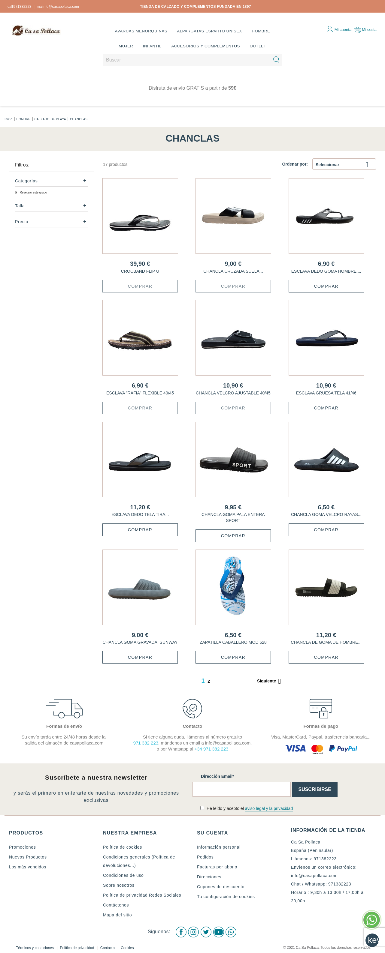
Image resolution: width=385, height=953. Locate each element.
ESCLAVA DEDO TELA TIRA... (140, 514)
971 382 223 (145, 742)
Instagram (193, 931)
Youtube (219, 931)
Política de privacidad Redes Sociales (142, 895)
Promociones (22, 847)
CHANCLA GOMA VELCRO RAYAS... (326, 514)
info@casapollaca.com (314, 875)
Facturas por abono (217, 867)
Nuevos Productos (28, 857)
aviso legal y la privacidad (269, 808)
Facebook (180, 931)
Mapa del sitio (117, 915)
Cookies (127, 945)
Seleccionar (344, 165)
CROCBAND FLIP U (140, 271)
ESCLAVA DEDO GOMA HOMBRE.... (326, 271)
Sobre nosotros (119, 885)
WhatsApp (232, 931)
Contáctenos (116, 905)
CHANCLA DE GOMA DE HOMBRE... (326, 642)
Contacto (108, 945)
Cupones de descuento (220, 886)
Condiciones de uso (123, 875)
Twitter (206, 931)
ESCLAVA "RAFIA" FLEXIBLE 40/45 (140, 393)
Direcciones (209, 876)
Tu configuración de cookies (226, 896)
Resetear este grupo (33, 192)
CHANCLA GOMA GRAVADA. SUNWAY (140, 642)
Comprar (140, 286)
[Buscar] (192, 60)
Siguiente (270, 681)
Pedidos (205, 857)
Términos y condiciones (35, 945)
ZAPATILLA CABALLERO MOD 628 (233, 642)
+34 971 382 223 (211, 748)
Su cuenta (212, 832)
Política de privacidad (77, 945)
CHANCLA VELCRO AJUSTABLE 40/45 (233, 393)
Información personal (219, 847)
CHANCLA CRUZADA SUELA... (233, 271)
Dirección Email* (217, 776)
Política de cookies (122, 847)
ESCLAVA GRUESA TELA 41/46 (326, 393)
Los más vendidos (27, 867)
